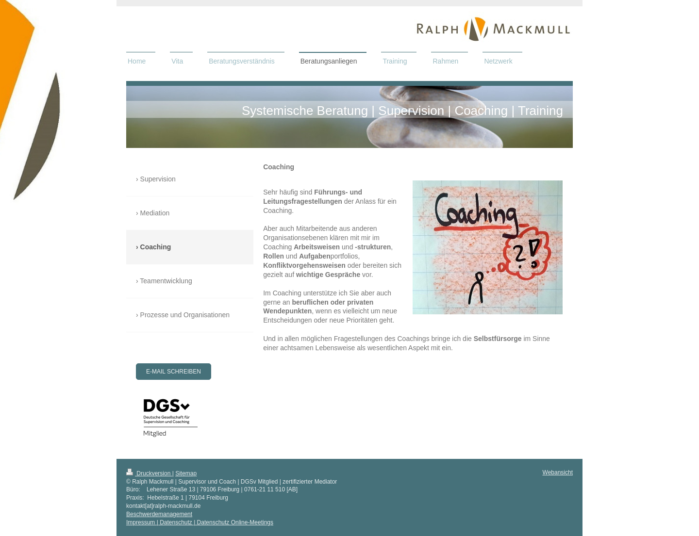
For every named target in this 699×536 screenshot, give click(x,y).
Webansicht (558, 472)
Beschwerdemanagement (159, 514)
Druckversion (149, 473)
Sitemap (186, 473)
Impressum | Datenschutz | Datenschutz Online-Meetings (199, 522)
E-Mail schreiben (173, 371)
